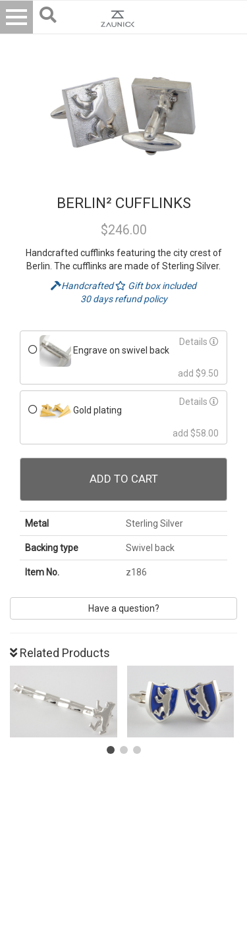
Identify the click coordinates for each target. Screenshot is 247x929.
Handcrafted (83, 285)
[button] (111, 750)
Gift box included (155, 285)
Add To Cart (124, 478)
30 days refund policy (123, 299)
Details (199, 341)
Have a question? (123, 608)
